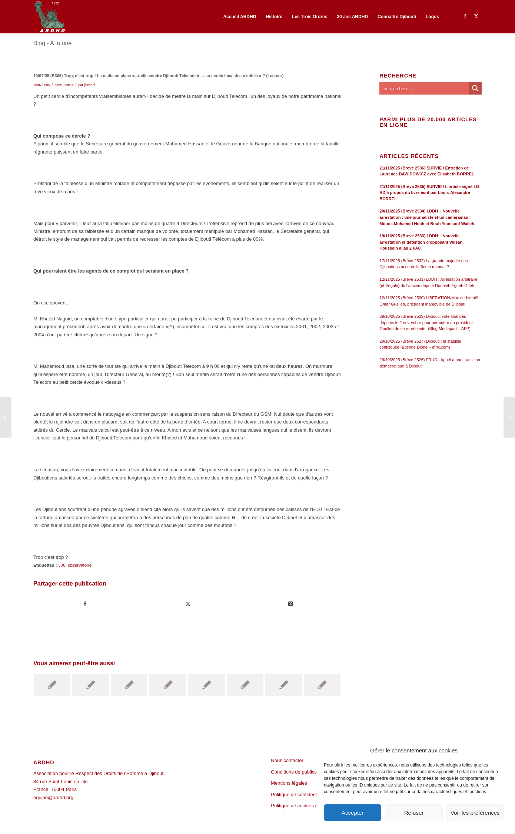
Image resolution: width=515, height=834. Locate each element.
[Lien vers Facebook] (465, 16)
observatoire (80, 565)
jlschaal (89, 85)
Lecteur (68, 85)
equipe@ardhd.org (53, 797)
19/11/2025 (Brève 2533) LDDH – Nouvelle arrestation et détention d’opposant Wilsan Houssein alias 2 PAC (420, 242)
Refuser (414, 813)
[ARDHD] (49, 16)
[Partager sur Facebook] (85, 603)
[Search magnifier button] (475, 88)
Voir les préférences (475, 813)
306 (62, 565)
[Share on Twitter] (290, 603)
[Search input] (424, 88)
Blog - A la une (52, 43)
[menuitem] (239, 16)
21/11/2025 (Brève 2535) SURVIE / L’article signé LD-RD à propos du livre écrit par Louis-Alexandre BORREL (429, 192)
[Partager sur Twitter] (188, 603)
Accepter (352, 813)
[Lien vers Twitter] (476, 16)
